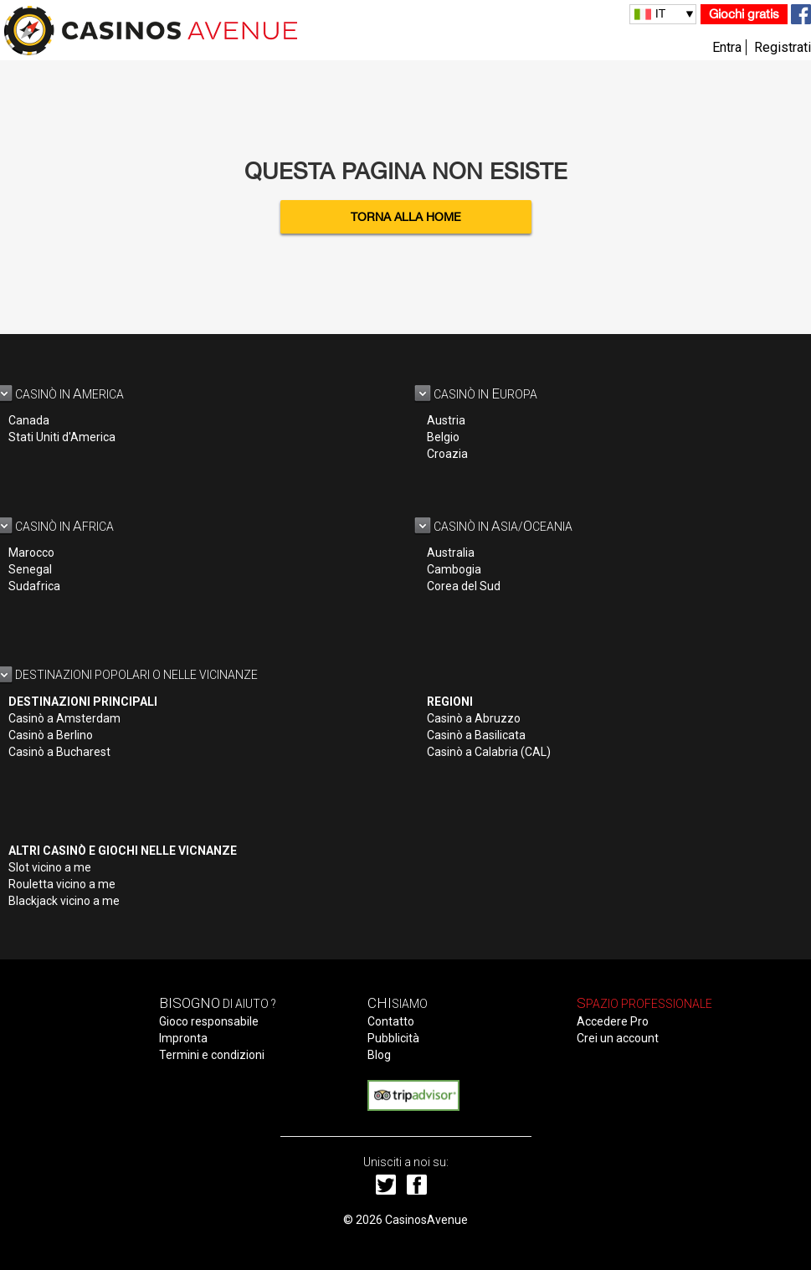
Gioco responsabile (209, 1021)
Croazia (447, 453)
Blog (379, 1055)
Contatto (390, 1021)
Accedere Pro (613, 1021)
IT (660, 13)
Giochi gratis (744, 14)
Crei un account (618, 1038)
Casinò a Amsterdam (64, 718)
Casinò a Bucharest (59, 751)
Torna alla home (406, 217)
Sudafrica (34, 586)
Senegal (30, 569)
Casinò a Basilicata (476, 735)
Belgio (443, 437)
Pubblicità (393, 1038)
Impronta (183, 1038)
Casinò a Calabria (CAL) (489, 751)
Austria (446, 420)
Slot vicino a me (49, 867)
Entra (727, 47)
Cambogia (454, 569)
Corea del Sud (463, 586)
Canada (28, 420)
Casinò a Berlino (50, 735)
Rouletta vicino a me (61, 884)
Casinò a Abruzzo (474, 718)
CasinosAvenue (426, 1219)
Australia (451, 552)
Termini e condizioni (211, 1055)
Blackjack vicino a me (64, 901)
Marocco (31, 552)
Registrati (782, 47)
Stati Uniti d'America (61, 437)
